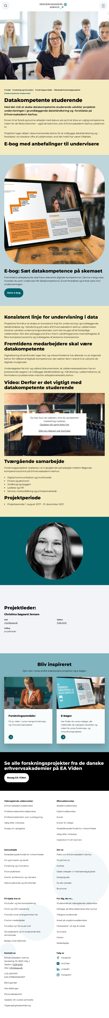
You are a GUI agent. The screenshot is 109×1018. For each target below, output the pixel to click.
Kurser (60, 817)
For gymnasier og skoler (16, 860)
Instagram (64, 974)
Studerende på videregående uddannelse (77, 903)
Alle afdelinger (11, 988)
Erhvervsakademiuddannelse (18, 805)
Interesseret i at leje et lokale (71, 926)
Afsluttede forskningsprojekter (67, 95)
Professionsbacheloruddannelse (20, 811)
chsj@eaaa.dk (11, 628)
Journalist (61, 931)
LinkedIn (63, 969)
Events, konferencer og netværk (20, 877)
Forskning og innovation (22, 95)
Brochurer (62, 888)
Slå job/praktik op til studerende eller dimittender (22, 933)
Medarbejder (63, 943)
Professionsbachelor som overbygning (23, 817)
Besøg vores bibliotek (15, 941)
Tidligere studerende (67, 914)
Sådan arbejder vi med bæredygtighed (76, 871)
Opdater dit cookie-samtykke (18, 1000)
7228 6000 (17, 964)
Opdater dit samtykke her (54, 430)
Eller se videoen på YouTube (54, 436)
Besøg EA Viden (16, 783)
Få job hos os (63, 860)
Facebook (64, 957)
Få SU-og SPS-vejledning (16, 909)
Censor (60, 937)
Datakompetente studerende (17, 99)
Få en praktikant (12, 871)
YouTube (63, 963)
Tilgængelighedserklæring (17, 1005)
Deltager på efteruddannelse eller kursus (77, 909)
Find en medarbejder (14, 920)
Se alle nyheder (64, 883)
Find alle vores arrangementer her (21, 914)
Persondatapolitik (13, 994)
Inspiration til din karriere (69, 840)
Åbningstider (10, 982)
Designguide (63, 877)
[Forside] (54, 5)
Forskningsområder (43, 95)
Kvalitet (60, 866)
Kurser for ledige (65, 823)
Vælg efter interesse (14, 823)
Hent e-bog (13, 298)
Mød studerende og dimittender (20, 883)
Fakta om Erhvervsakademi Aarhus (74, 854)
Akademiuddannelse (67, 805)
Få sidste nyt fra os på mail (17, 926)
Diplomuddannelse (66, 811)
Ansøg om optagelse (14, 828)
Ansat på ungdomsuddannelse (72, 920)
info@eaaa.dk (16, 968)
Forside (7, 95)
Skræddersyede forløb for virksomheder (76, 828)
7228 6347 (62, 628)
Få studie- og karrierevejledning (20, 903)
